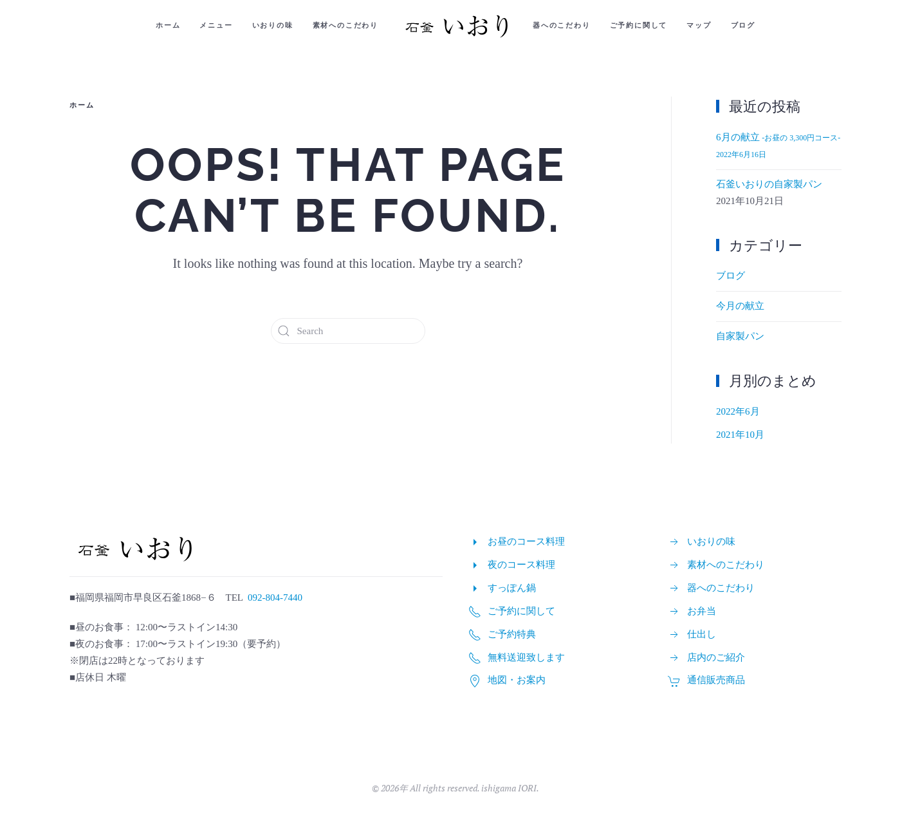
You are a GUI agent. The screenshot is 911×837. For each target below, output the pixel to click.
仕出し (701, 634)
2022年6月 (738, 411)
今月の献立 (740, 306)
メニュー (215, 25)
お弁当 (701, 611)
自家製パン (740, 336)
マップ (698, 25)
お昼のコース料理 (526, 541)
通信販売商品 (716, 680)
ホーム (168, 25)
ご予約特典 (512, 634)
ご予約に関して (639, 25)
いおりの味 (272, 25)
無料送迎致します (526, 657)
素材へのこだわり (345, 25)
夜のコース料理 (521, 565)
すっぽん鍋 (512, 588)
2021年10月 (740, 434)
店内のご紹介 (716, 657)
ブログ (743, 25)
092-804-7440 (275, 597)
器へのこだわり (562, 25)
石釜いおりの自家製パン (769, 184)
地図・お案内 (517, 680)
